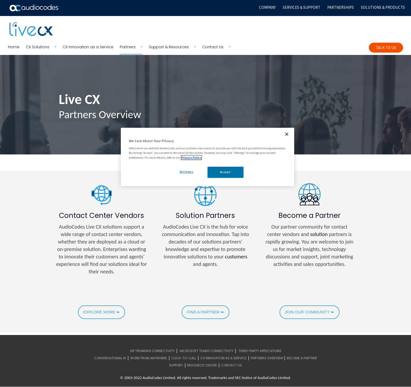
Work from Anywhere (148, 358)
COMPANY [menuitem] (267, 7)
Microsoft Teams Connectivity (206, 351)
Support (176, 365)
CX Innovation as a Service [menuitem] (88, 47)
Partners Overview (267, 358)
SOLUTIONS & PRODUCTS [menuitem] (383, 7)
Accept (225, 172)
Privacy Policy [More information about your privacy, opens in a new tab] (191, 157)
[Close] (287, 134)
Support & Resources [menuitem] (169, 47)
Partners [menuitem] (127, 47)
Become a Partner (302, 358)
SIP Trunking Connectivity (152, 351)
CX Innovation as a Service (223, 358)
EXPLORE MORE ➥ (101, 312)
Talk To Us (386, 47)
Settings (186, 172)
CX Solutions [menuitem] (37, 47)
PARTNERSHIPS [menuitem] (340, 7)
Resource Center (202, 365)
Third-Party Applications (259, 351)
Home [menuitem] (13, 47)
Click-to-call (183, 358)
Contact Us (231, 365)
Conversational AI (110, 358)
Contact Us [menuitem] (213, 47)
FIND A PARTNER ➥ (205, 312)
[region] (207, 157)
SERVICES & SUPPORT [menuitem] (301, 7)
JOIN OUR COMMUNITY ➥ (309, 312)
